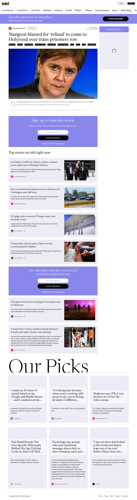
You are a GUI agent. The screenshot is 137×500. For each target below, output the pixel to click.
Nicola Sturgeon (63, 44)
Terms (100, 496)
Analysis (58, 10)
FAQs (111, 496)
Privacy (106, 496)
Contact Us (125, 496)
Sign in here (60, 144)
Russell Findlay (40, 44)
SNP (84, 44)
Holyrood (12, 44)
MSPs (78, 44)
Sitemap (117, 496)
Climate (88, 10)
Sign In (121, 3)
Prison (20, 44)
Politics (78, 10)
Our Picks (35, 10)
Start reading (115, 18)
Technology (126, 10)
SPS (72, 44)
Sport (115, 10)
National (32, 28)
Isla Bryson (51, 44)
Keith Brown (29, 44)
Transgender (92, 44)
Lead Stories (8, 10)
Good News (22, 10)
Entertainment (102, 10)
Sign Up (131, 3)
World (69, 10)
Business (47, 10)
